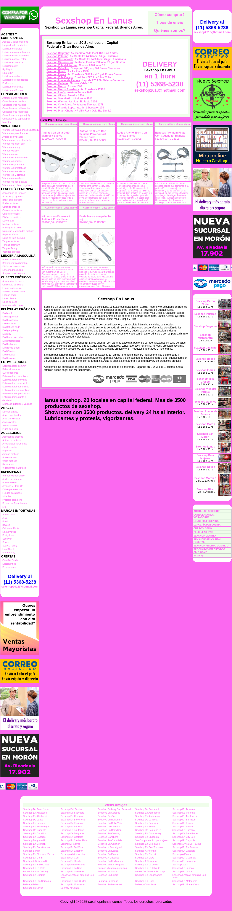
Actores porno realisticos (15, 98)
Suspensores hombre (13, 273)
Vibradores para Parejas (15, 133)
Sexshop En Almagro (71, 816)
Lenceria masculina (12, 270)
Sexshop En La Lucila (146, 864)
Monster (6, 122)
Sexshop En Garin (32, 857)
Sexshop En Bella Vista (110, 823)
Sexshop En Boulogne (72, 830)
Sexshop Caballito (58, 68)
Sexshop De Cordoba (109, 826)
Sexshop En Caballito (34, 833)
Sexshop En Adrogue (109, 812)
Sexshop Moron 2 (205, 478)
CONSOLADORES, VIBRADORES (203, 516)
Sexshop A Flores (181, 854)
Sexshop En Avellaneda (185, 816)
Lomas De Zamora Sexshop (150, 871)
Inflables (6, 496)
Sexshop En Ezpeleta (183, 850)
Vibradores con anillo (13, 475)
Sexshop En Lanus (94, 20)
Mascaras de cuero (12, 305)
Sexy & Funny (9, 545)
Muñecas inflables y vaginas (17, 404)
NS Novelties (9, 531)
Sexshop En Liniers (108, 875)
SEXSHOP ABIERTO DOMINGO (211, 545)
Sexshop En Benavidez (147, 823)
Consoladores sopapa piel (16, 118)
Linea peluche (9, 302)
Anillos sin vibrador (12, 479)
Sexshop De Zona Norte (36, 809)
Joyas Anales (9, 422)
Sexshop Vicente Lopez (61, 107)
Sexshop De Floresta (71, 823)
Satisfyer (7, 538)
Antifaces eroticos (11, 440)
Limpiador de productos (14, 45)
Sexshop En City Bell (183, 837)
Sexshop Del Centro (71, 809)
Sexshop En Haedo (70, 861)
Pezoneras (8, 464)
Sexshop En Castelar (71, 837)
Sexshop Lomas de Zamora (63, 80)
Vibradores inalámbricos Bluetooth (20, 130)
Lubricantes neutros (12, 62)
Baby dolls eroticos (12, 200)
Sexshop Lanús (56, 92)
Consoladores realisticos (15, 111)
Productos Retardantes (14, 503)
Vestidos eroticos (11, 251)
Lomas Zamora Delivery (35, 871)
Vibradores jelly (10, 150)
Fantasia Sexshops (108, 881)
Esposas (6, 450)
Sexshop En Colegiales (147, 844)
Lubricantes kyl (10, 66)
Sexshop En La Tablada (147, 868)
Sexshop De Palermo (183, 812)
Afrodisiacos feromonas (14, 443)
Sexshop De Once (107, 816)
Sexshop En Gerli (69, 857)
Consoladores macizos (14, 101)
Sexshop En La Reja (71, 868)
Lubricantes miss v (12, 76)
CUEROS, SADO (202, 528)
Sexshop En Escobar (71, 850)
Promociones (9, 567)
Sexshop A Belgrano (145, 861)
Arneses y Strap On (12, 486)
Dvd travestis (9, 358)
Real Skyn (7, 73)
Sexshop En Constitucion (36, 847)
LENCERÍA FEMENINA (206, 521)
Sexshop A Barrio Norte (72, 864)
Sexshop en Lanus (108, 871)
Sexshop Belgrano (58, 53)
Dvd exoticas (9, 323)
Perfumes (7, 83)
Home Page (47, 119)
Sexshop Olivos (56, 95)
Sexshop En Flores (108, 854)
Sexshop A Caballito (108, 857)
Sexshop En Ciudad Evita (73, 840)
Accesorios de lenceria (14, 193)
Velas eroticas (9, 461)
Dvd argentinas (10, 316)
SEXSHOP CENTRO (204, 535)
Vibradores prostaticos (14, 168)
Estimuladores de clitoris (15, 376)
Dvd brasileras (10, 320)
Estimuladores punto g (14, 397)
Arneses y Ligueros (12, 196)
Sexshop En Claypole (183, 840)
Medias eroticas (10, 224)
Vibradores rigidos (11, 161)
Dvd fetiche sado (11, 327)
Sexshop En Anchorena (147, 816)
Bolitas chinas (9, 482)
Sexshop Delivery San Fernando (115, 809)
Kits (4, 506)
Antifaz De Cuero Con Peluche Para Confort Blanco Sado (92, 134)
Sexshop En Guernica (184, 857)
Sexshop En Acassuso (184, 809)
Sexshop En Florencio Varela (38, 854)
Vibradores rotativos (13, 178)
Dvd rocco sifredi (11, 347)
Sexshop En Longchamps (148, 875)
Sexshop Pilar (55, 110)
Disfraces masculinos (13, 266)
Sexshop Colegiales (59, 104)
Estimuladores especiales (15, 383)
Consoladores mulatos (14, 105)
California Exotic (10, 528)
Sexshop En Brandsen (109, 830)
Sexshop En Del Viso (71, 847)
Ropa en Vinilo (10, 234)
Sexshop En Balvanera (72, 819)
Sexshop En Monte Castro (186, 884)
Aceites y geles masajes (15, 41)
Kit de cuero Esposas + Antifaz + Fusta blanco (56, 218)
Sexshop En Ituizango (184, 861)
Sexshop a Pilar (31, 850)
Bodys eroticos (10, 203)
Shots (5, 542)
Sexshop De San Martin (147, 809)
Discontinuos (9, 563)
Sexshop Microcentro (60, 62)
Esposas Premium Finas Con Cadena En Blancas (170, 134)
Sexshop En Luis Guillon (73, 881)
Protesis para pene (12, 500)
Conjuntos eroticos (12, 210)
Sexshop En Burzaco (183, 830)
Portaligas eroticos (12, 227)
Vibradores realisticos (13, 171)
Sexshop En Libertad (34, 875)
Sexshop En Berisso (71, 826)
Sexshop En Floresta (146, 854)
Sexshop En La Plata (34, 868)
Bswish (6, 525)
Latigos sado (9, 295)
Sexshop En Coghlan (34, 844)
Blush (5, 521)
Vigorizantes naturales (14, 468)
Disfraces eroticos (11, 217)
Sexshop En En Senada (185, 847)
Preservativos (9, 457)
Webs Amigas (116, 805)
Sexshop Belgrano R (34, 840)
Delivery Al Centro (69, 888)
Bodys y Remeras (11, 259)
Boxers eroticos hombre (14, 263)
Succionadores (10, 372)
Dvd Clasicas (9, 351)
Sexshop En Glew (144, 857)
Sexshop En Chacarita (147, 837)
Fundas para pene (12, 493)
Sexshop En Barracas (183, 819)
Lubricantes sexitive (12, 86)
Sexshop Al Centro (70, 844)
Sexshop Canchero (108, 837)
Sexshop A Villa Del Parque (186, 844)
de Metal (6, 400)
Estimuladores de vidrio (14, 379)
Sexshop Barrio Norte (60, 59)
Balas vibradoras (11, 369)
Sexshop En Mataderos (184, 881)
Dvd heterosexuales (12, 337)
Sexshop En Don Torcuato (149, 847)
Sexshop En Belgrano (34, 823)
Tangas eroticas (10, 241)
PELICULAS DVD (203, 532)
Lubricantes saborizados (15, 79)
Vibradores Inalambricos (15, 157)
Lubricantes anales (12, 48)
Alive (5, 518)
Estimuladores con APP (14, 366)
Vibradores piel (10, 154)
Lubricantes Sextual (12, 90)
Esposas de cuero (11, 288)
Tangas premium (11, 245)
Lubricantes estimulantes (15, 55)
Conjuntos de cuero (12, 284)
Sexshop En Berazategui (36, 826)
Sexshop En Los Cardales (37, 881)
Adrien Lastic (9, 514)
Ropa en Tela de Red (13, 238)
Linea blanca (9, 298)
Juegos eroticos (10, 454)
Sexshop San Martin (59, 98)
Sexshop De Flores (182, 823)
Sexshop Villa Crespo (60, 77)
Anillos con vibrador (12, 136)
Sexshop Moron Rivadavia (63, 89)
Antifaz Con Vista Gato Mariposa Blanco (55, 134)
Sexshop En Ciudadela (110, 840)
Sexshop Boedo (56, 71)
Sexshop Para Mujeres (205, 457)
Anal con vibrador (11, 415)
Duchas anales (10, 411)
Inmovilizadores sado (13, 291)
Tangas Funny (9, 248)
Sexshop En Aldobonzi (35, 816)
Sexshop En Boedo (182, 826)
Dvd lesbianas (9, 344)
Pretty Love (8, 535)
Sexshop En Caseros (34, 837)
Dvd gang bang (10, 330)
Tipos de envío (169, 22)
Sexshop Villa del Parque (62, 65)
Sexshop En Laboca (183, 868)
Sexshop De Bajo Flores (185, 833)
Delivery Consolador (145, 884)
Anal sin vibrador (11, 418)
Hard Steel (8, 549)
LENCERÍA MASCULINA (207, 524)
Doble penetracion (12, 489)
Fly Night (7, 69)
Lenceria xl (8, 220)
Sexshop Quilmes (57, 83)
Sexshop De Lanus (33, 819)
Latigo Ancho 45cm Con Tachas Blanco (132, 134)
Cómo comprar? (170, 15)
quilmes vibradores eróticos (112, 868)
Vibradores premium (13, 164)
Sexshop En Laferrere (72, 871)
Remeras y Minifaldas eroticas (18, 231)
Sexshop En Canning (109, 833)
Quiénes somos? (169, 30)
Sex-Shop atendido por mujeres (152, 840)
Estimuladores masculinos (16, 390)
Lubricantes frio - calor (14, 59)
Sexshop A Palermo (145, 850)
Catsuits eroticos (11, 206)
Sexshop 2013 (180, 864)
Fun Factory (8, 552)
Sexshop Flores (56, 74)
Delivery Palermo (32, 884)
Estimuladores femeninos (15, 386)
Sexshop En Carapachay (148, 833)
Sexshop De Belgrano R (148, 830)
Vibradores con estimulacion (17, 140)
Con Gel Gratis (10, 560)
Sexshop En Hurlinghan (110, 861)
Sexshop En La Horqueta (111, 864)
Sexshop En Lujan (144, 881)
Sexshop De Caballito (34, 830)
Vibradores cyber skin (13, 143)
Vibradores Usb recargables (17, 185)
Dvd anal (7, 313)
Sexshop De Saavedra (72, 812)
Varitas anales (9, 425)
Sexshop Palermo (57, 56)
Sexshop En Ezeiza (108, 850)
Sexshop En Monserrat (72, 884)
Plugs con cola (10, 429)
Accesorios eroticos (12, 436)
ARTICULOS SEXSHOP (206, 511)
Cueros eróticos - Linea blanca (61, 124)
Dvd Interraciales (11, 340)
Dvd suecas (8, 354)
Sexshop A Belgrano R (35, 861)
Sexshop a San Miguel (110, 847)
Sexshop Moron (56, 86)
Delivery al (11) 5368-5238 (20, 579)
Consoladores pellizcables (16, 108)
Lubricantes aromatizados (16, 52)
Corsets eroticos (10, 213)
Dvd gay (6, 334)
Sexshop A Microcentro (72, 854)
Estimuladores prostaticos (16, 393)
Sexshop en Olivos (33, 888)
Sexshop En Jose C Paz (36, 864)
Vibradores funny (11, 147)
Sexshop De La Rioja (146, 819)
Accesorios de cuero (13, 281)
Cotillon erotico (10, 447)
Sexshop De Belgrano (72, 833)
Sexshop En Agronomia (147, 812)
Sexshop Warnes (57, 101)
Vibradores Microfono (13, 175)
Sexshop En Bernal (145, 826)
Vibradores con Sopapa (14, 181)
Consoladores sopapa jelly (16, 115)
